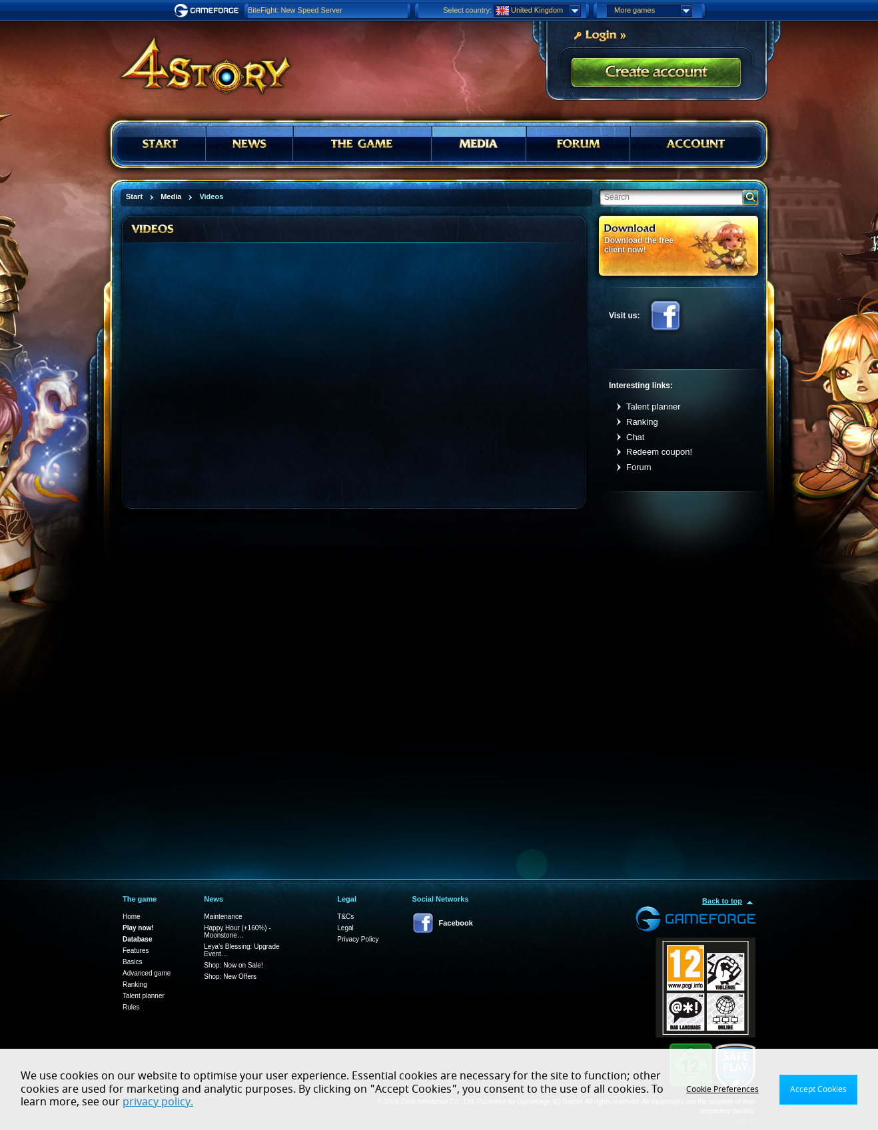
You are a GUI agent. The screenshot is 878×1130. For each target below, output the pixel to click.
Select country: (467, 10)
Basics (132, 962)
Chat (635, 437)
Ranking (642, 422)
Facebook (665, 315)
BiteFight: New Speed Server (295, 10)
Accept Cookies (818, 1089)
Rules (131, 1007)
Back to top (722, 901)
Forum (639, 467)
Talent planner (653, 407)
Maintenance (223, 916)
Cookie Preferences (722, 1089)
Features (136, 950)
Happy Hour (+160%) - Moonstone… (237, 931)
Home (132, 916)
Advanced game (147, 973)
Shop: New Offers (230, 976)
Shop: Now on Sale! (233, 965)
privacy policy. (158, 1102)
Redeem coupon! (659, 452)
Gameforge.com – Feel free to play (208, 10)
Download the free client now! (638, 245)
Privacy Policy (357, 939)
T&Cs (345, 916)
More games (652, 10)
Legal (345, 928)
